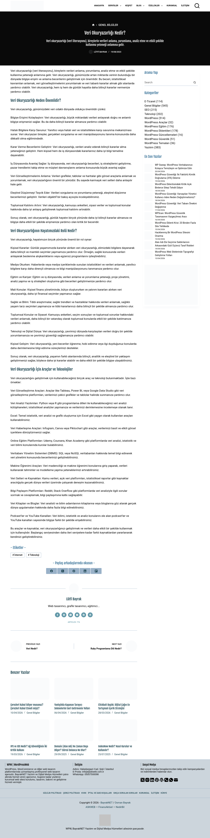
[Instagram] (147, 780)
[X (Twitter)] (62, 571)
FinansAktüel (105, 807)
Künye (164, 793)
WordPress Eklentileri (157, 130)
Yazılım (148, 147)
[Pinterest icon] (83, 614)
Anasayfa (99, 5)
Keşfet (128, 5)
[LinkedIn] (85, 571)
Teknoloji (33, 555)
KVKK (83, 793)
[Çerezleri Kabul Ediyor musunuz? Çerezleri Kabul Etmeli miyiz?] (29, 689)
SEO (146, 109)
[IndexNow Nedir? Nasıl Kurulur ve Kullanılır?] (117, 730)
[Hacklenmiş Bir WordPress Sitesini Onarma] (148, 235)
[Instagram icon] (77, 614)
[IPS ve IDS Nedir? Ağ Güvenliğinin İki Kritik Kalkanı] (29, 730)
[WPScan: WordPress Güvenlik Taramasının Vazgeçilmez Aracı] (148, 216)
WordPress (151, 118)
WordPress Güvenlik (156, 139)
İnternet (17, 555)
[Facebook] (51, 571)
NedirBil (120, 807)
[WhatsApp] (171, 780)
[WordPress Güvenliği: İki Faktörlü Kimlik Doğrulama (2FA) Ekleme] (148, 178)
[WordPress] (162, 780)
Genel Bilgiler (33, 712)
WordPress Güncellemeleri (160, 134)
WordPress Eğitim (155, 126)
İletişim (185, 5)
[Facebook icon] (57, 614)
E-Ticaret (149, 101)
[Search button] (194, 82)
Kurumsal (172, 5)
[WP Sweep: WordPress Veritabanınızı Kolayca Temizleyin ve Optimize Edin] (148, 168)
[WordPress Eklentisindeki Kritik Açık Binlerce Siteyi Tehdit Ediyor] (148, 187)
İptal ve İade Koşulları (100, 793)
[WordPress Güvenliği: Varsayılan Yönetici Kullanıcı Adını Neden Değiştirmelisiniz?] (148, 197)
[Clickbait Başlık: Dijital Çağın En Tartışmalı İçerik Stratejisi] (117, 689)
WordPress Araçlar (156, 122)
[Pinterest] (73, 571)
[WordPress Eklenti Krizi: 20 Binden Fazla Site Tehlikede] (148, 226)
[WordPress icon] (90, 614)
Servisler (115, 6)
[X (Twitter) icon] (70, 614)
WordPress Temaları (156, 143)
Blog (141, 6)
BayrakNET (107, 802)
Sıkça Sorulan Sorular (125, 793)
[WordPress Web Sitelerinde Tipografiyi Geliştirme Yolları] (148, 255)
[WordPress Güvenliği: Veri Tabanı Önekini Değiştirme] (148, 207)
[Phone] (166, 780)
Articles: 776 (74, 622)
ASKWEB (90, 807)
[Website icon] (64, 614)
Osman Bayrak (122, 802)
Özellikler (156, 6)
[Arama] (197, 5)
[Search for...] (167, 82)
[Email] (176, 780)
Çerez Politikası (71, 793)
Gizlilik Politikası (52, 793)
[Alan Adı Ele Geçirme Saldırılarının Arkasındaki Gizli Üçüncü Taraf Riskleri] (148, 245)
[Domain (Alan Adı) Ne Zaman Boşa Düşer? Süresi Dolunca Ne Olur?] (73, 730)
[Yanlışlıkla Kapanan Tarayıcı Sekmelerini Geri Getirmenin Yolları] (73, 689)
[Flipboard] (96, 571)
